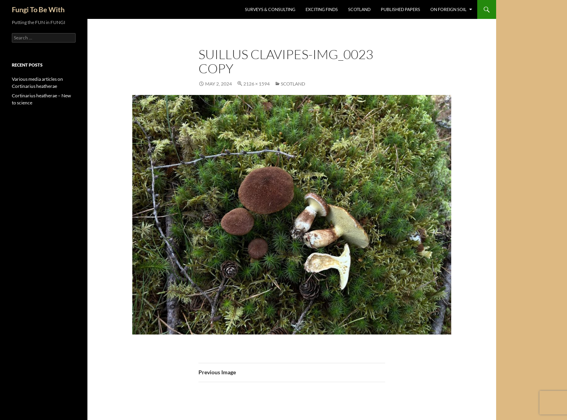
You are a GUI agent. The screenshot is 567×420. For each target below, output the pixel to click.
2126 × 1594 (256, 84)
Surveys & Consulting (270, 9)
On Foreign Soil (448, 9)
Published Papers (400, 9)
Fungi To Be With (38, 9)
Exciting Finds (322, 9)
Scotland (359, 9)
